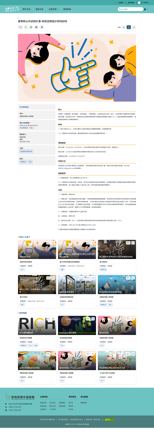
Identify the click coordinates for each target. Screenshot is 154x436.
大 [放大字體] (123, 27)
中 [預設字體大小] (129, 27)
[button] (146, 9)
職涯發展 (43, 403)
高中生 (71, 403)
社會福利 (43, 409)
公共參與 (53, 409)
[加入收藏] (26, 27)
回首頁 (121, 2)
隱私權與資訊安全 (77, 419)
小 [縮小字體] (134, 27)
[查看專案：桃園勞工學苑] (37, 256)
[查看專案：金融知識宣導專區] (77, 292)
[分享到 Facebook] (36, 27)
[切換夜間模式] (140, 2)
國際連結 (62, 403)
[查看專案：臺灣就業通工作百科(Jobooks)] (77, 368)
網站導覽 (131, 2)
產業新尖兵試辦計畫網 (67, 165)
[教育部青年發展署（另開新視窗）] (20, 398)
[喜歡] (20, 27)
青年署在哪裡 (62, 419)
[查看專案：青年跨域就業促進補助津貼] (117, 292)
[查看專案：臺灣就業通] (117, 332)
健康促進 (62, 406)
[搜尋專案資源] (130, 9)
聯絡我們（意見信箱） (93, 419)
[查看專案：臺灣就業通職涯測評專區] (37, 368)
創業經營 (43, 406)
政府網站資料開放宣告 (47, 419)
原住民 (71, 406)
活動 (30, 162)
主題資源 (53, 9)
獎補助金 (23, 162)
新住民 (71, 409)
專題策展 (67, 9)
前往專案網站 (28, 107)
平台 (22, 269)
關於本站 (27, 9)
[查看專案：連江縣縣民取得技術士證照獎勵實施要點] (117, 256)
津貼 (110, 305)
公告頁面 (88, 229)
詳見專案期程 (24, 128)
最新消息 (39, 9)
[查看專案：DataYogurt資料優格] (77, 332)
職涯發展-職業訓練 (26, 151)
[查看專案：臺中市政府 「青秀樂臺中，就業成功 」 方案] (37, 290)
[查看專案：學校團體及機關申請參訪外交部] (117, 368)
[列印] (42, 27)
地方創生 (53, 403)
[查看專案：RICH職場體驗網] (37, 332)
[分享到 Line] (31, 27)
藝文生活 (53, 406)
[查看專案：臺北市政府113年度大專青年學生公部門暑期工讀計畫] (77, 255)
